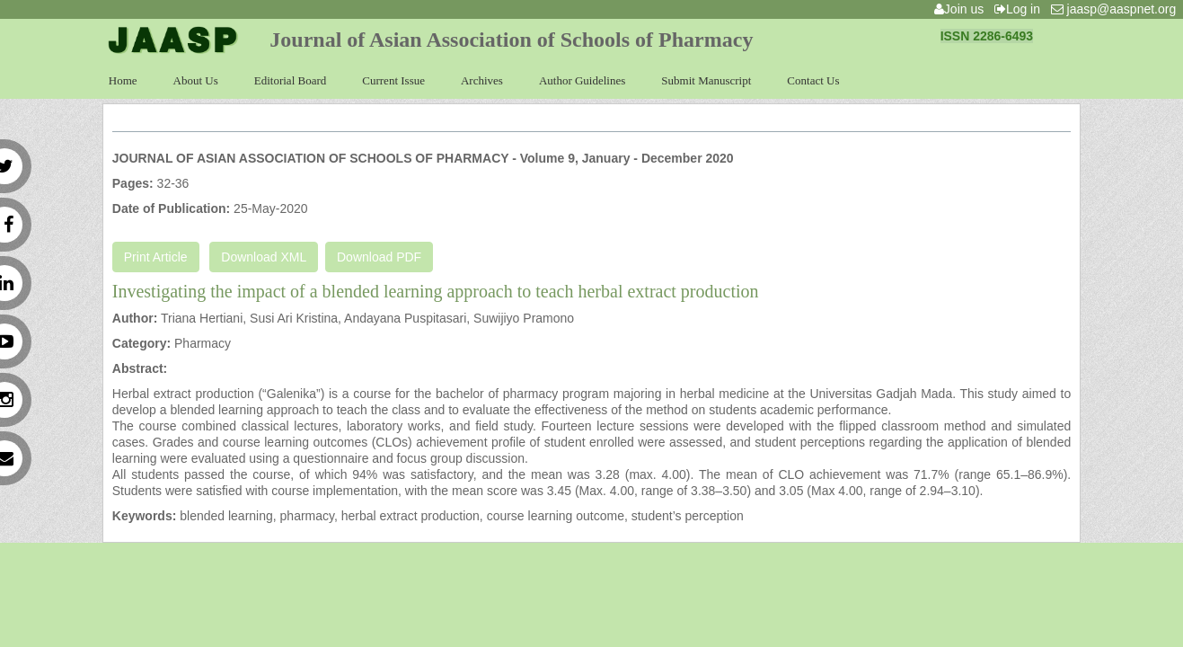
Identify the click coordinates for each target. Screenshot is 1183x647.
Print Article (156, 257)
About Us (195, 80)
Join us (962, 9)
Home (123, 80)
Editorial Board (290, 80)
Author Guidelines (582, 80)
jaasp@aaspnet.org (1117, 9)
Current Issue (393, 80)
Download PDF (379, 257)
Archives (482, 80)
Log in (1020, 9)
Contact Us (813, 80)
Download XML (263, 257)
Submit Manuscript (706, 80)
